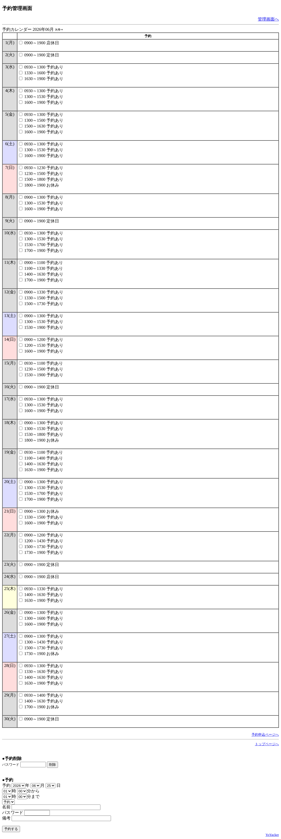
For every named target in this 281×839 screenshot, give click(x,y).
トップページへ (267, 744)
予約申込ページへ (265, 734)
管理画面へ (268, 19)
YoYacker (272, 835)
